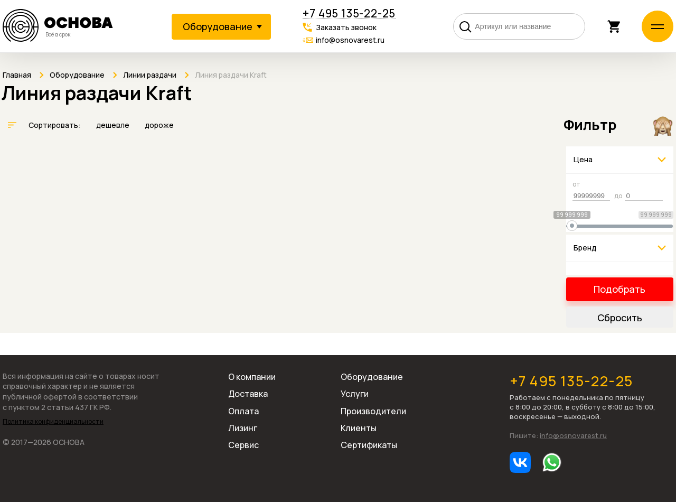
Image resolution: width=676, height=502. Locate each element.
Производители (373, 411)
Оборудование (372, 377)
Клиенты (359, 428)
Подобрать (619, 289)
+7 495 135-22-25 (349, 13)
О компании (252, 377)
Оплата (243, 411)
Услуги (355, 393)
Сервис (243, 445)
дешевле (113, 125)
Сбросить (619, 317)
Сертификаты (369, 445)
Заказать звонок (346, 27)
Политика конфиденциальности (53, 421)
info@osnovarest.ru (350, 40)
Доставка (248, 393)
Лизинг (242, 428)
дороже (159, 125)
